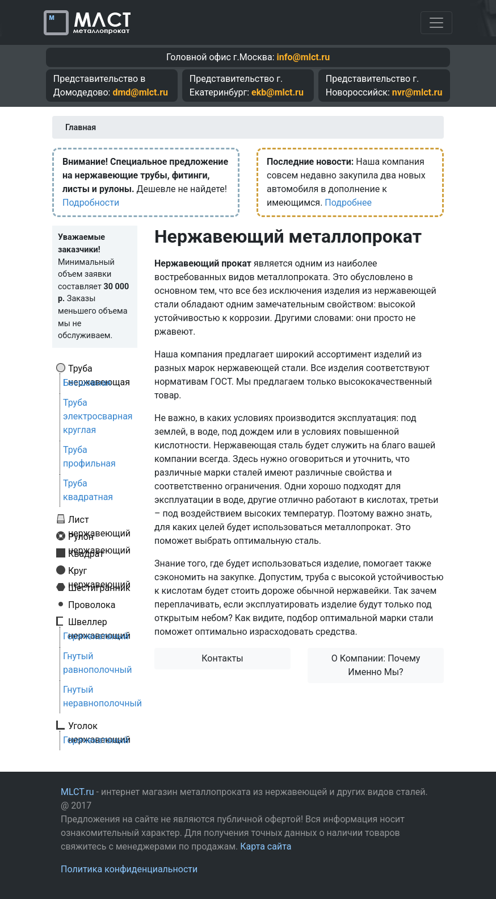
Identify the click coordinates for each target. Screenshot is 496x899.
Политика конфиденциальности (129, 869)
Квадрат (86, 553)
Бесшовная (87, 382)
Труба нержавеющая (99, 368)
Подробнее (348, 202)
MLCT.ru (77, 791)
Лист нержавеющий (99, 519)
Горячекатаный (96, 636)
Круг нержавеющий (99, 570)
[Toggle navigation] (436, 22)
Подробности (90, 202)
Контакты (222, 658)
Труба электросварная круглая (98, 416)
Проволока (91, 605)
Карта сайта (265, 846)
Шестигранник (99, 587)
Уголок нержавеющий (99, 726)
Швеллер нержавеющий (99, 622)
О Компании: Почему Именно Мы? (376, 665)
